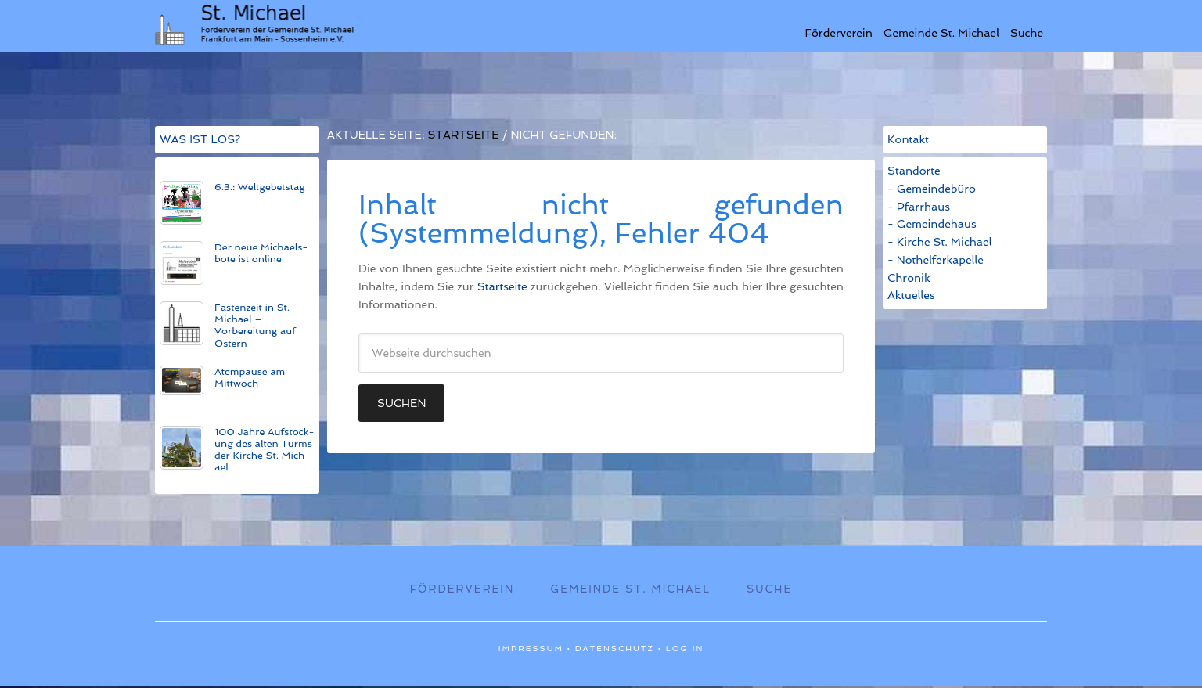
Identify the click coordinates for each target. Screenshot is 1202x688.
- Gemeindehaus (932, 224)
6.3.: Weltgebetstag (259, 187)
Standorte (914, 170)
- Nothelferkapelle (935, 260)
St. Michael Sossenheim (258, 23)
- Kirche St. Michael (939, 242)
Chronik (908, 278)
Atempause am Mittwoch (249, 377)
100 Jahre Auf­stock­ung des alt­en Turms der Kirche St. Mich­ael (264, 449)
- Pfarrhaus (918, 206)
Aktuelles (910, 295)
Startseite (502, 286)
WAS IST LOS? (200, 139)
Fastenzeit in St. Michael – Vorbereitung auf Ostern (255, 324)
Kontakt (908, 139)
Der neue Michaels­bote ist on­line (261, 253)
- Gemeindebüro (931, 188)
